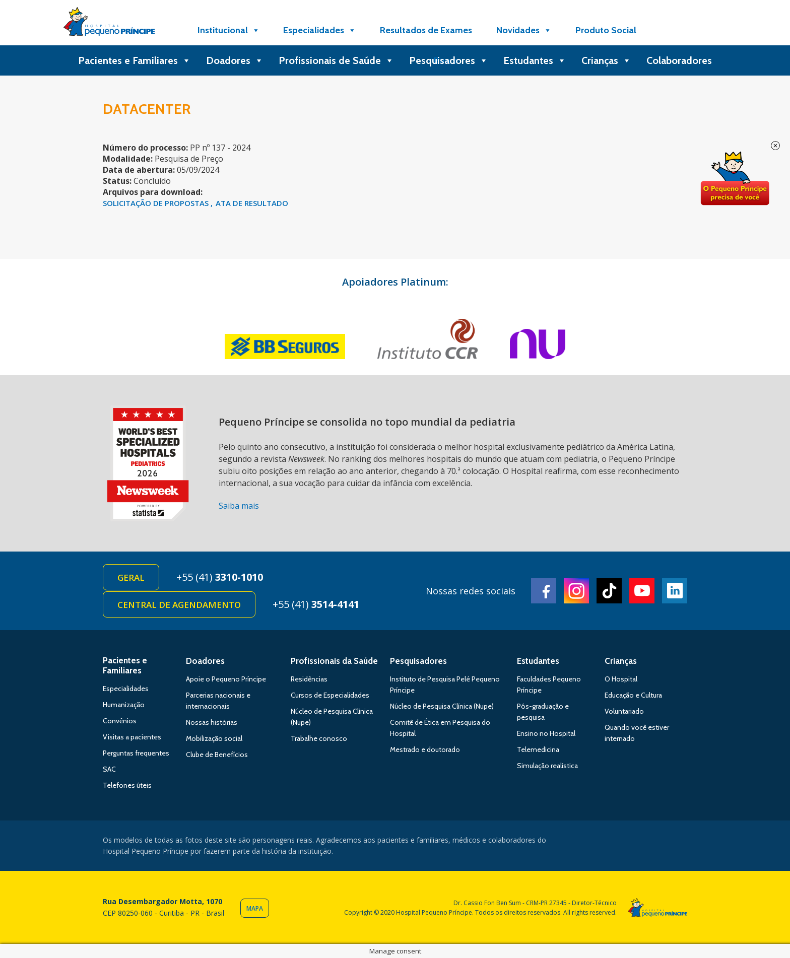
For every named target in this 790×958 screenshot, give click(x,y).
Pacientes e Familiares (134, 60)
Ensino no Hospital (546, 733)
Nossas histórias (211, 722)
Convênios (120, 720)
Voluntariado (624, 711)
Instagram (576, 590)
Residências (309, 678)
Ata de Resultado (252, 203)
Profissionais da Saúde (334, 661)
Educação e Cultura (633, 695)
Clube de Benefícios (217, 754)
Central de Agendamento (179, 604)
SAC (109, 769)
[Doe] (673, 30)
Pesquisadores (448, 60)
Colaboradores (679, 60)
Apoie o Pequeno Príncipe (226, 678)
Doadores (235, 60)
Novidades (524, 30)
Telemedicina (538, 749)
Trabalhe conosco (319, 738)
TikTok (609, 590)
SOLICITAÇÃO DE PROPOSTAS (157, 203)
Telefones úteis (127, 785)
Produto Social (605, 30)
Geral (131, 577)
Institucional (229, 30)
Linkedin (674, 590)
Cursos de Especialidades (330, 695)
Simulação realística (547, 765)
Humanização (124, 704)
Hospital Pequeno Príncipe (109, 23)
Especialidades (319, 30)
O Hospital (621, 678)
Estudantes (534, 60)
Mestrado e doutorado (425, 749)
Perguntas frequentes (136, 753)
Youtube (641, 590)
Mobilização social (214, 738)
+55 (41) (219, 577)
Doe (734, 179)
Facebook (543, 590)
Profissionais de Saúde (336, 60)
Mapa (254, 908)
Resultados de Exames (426, 30)
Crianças (606, 60)
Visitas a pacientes (132, 736)
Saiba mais (239, 505)
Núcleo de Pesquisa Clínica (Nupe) (442, 706)
